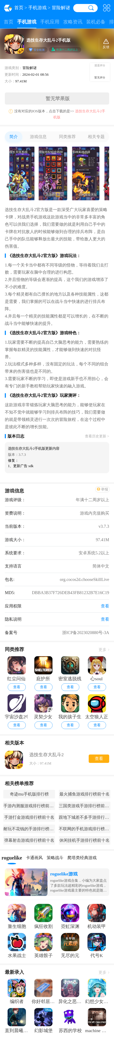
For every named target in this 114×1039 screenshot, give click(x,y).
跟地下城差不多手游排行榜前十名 (84, 817)
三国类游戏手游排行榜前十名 (84, 805)
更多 (104, 649)
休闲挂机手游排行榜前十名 (84, 840)
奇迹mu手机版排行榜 (29, 794)
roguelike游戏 (64, 874)
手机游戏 (37, 7)
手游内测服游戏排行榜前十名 (29, 805)
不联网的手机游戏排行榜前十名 (84, 828)
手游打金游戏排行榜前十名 (29, 817)
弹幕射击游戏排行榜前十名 (29, 840)
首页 (18, 7)
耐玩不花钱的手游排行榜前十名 (29, 828)
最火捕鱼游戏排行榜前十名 (84, 794)
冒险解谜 (61, 7)
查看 (16, 687)
